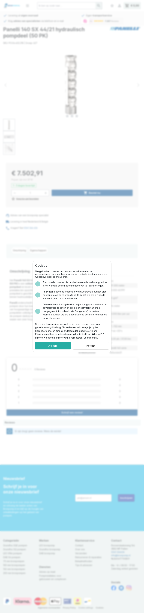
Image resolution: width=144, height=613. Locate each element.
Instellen (91, 345)
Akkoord (52, 345)
